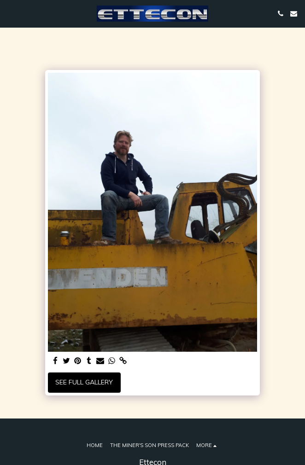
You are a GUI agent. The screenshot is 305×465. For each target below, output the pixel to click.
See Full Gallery (84, 382)
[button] (10, 13)
